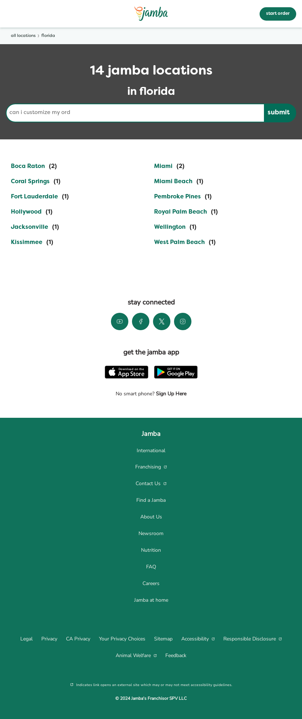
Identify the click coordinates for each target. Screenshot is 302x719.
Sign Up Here (170, 393)
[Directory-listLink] (34, 167)
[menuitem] (151, 451)
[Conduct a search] (135, 113)
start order (278, 14)
